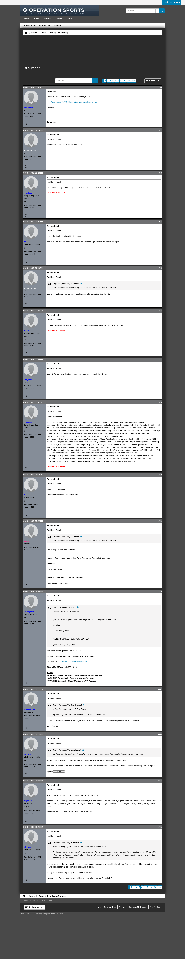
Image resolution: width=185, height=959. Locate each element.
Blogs (36, 19)
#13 (160, 734)
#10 (160, 521)
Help (99, 907)
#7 (160, 359)
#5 (160, 268)
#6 (160, 310)
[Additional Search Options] (157, 10)
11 (118, 80)
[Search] (142, 10)
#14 (160, 780)
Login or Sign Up (172, 2)
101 (125, 80)
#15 (160, 827)
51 (121, 80)
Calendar (57, 25)
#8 (160, 402)
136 (128, 80)
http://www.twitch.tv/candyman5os (73, 661)
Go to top (155, 907)
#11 (160, 591)
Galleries (71, 19)
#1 (160, 87)
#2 (160, 130)
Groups (59, 19)
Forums (26, 19)
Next (133, 80)
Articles (47, 19)
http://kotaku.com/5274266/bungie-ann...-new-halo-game (72, 102)
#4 (160, 221)
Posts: (26, 116)
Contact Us (110, 907)
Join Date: (28, 114)
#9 (160, 474)
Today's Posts (29, 25)
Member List (44, 25)
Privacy (122, 907)
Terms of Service (138, 907)
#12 (160, 689)
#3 (160, 173)
